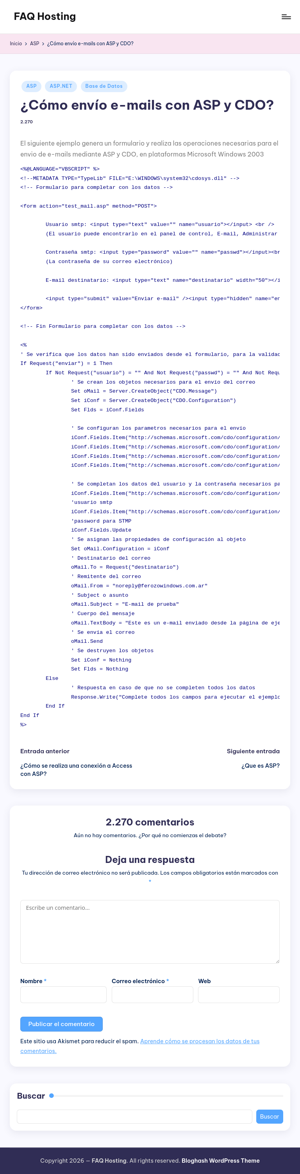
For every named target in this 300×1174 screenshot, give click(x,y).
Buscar (31, 1096)
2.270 (26, 122)
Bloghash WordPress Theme (221, 1160)
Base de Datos (104, 86)
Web (204, 981)
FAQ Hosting (45, 16)
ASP (31, 86)
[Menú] (286, 16)
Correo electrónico (140, 981)
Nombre (33, 981)
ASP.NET (61, 86)
